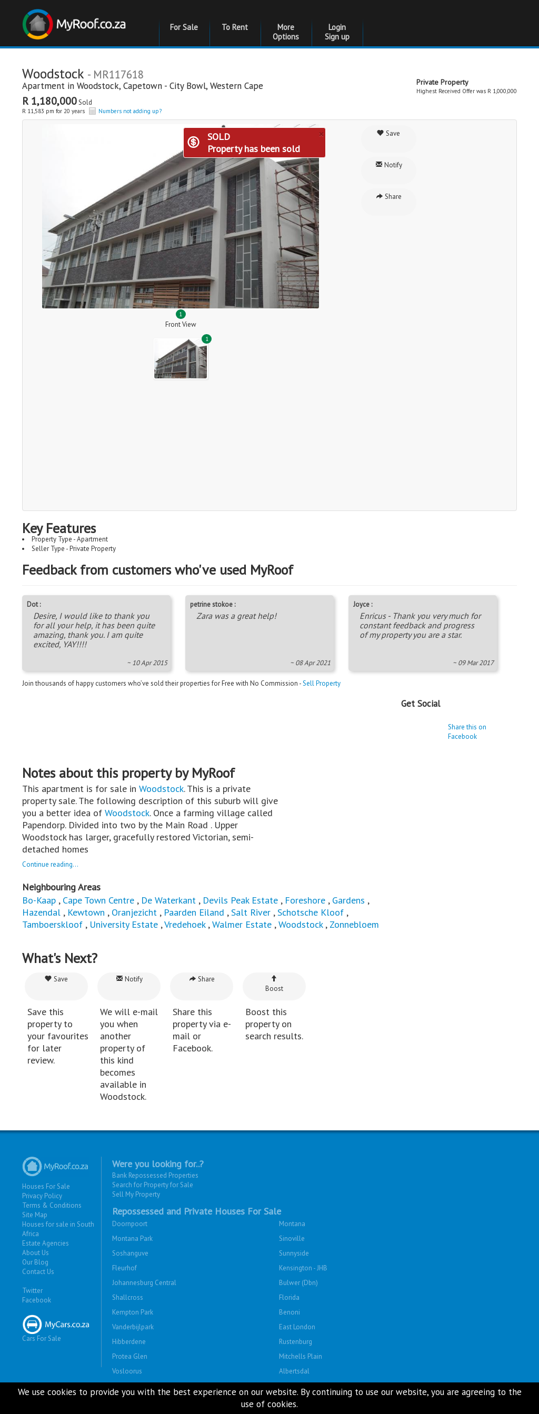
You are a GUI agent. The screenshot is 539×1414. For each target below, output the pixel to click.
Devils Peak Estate (240, 900)
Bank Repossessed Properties (155, 1175)
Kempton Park (132, 1312)
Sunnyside (294, 1253)
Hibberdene (129, 1341)
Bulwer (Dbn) (298, 1282)
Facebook (36, 1300)
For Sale (184, 27)
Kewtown (86, 912)
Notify (388, 165)
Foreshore (305, 900)
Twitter (32, 1290)
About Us (35, 1252)
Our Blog (35, 1262)
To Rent (235, 27)
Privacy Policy (42, 1195)
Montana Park (132, 1238)
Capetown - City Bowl (164, 86)
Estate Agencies (45, 1243)
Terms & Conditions (52, 1205)
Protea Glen (129, 1356)
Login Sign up (337, 32)
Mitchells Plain (300, 1356)
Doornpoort (129, 1223)
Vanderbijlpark (133, 1326)
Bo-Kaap (39, 900)
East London (297, 1326)
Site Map (34, 1214)
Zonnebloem (354, 924)
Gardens (348, 900)
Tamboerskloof (53, 924)
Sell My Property (136, 1194)
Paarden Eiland (194, 912)
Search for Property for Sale (152, 1184)
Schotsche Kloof (310, 912)
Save (388, 133)
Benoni (289, 1312)
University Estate (123, 924)
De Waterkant (169, 900)
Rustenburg (295, 1341)
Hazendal (41, 912)
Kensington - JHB (303, 1267)
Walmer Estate (243, 924)
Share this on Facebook (467, 732)
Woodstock (98, 86)
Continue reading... (50, 864)
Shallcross (127, 1297)
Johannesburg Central (144, 1282)
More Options (286, 32)
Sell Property (322, 683)
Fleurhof (124, 1267)
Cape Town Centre (98, 900)
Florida (289, 1297)
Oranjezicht (134, 912)
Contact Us (38, 1271)
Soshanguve (130, 1253)
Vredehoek (184, 924)
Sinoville (292, 1238)
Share (389, 196)
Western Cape (236, 86)
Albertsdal (294, 1371)
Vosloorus (127, 1371)
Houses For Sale (46, 1186)
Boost (274, 984)
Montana (292, 1223)
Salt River (251, 912)
